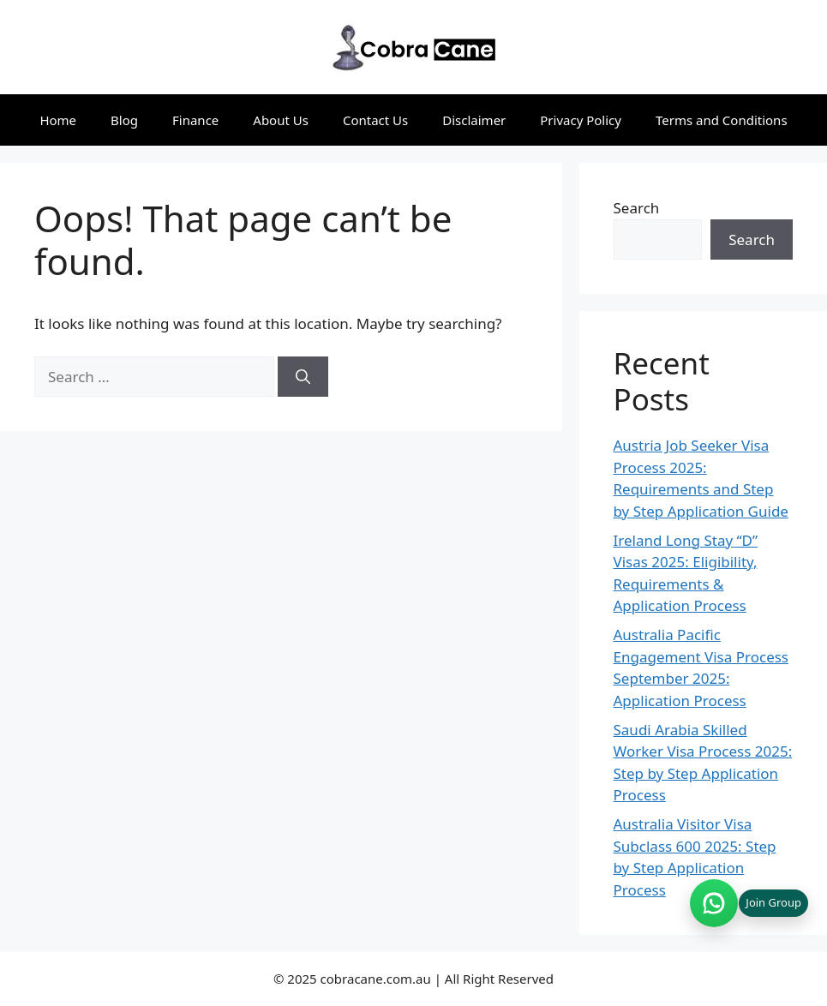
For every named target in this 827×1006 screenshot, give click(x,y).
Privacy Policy (580, 120)
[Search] (303, 377)
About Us (281, 120)
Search (637, 208)
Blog (124, 120)
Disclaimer (474, 120)
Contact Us (375, 120)
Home (57, 120)
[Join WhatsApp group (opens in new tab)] (749, 903)
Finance (195, 120)
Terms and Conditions (722, 120)
